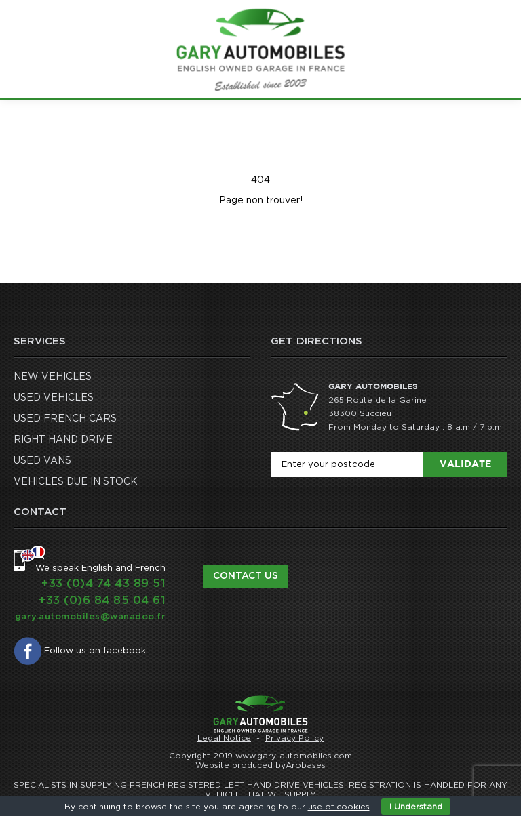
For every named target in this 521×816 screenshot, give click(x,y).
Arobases (306, 765)
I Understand (415, 806)
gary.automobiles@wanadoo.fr (90, 617)
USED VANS (42, 461)
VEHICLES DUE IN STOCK (76, 482)
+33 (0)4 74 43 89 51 (103, 583)
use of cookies (339, 806)
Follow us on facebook (95, 651)
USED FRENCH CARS (65, 419)
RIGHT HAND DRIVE (63, 440)
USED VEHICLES (54, 398)
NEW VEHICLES (53, 377)
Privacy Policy (294, 738)
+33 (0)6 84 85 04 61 (102, 600)
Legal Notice (224, 738)
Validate (465, 464)
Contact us (245, 576)
